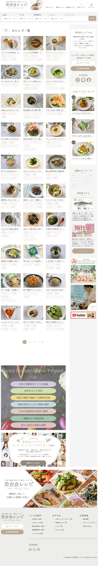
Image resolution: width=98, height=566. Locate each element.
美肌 (40, 59)
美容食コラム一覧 (61, 522)
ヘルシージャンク (8, 300)
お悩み (4, 15)
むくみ (56, 59)
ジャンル (52, 15)
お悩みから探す (37, 519)
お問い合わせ (87, 526)
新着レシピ (60, 7)
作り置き (34, 56)
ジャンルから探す (37, 533)
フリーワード (69, 15)
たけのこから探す (37, 522)
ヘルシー (28, 113)
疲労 (14, 59)
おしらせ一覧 (59, 530)
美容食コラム (70, 7)
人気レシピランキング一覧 (63, 519)
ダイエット (6, 59)
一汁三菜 (21, 15)
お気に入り (81, 6)
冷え (49, 59)
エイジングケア (30, 59)
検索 (92, 18)
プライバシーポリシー (90, 522)
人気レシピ (49, 7)
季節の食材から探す (38, 526)
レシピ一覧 (58, 526)
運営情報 (86, 519)
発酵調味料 (37, 15)
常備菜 (27, 85)
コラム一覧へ (85, 251)
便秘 (4, 56)
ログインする (83, 63)
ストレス (12, 56)
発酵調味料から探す (38, 530)
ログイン (91, 6)
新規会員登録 (83, 68)
